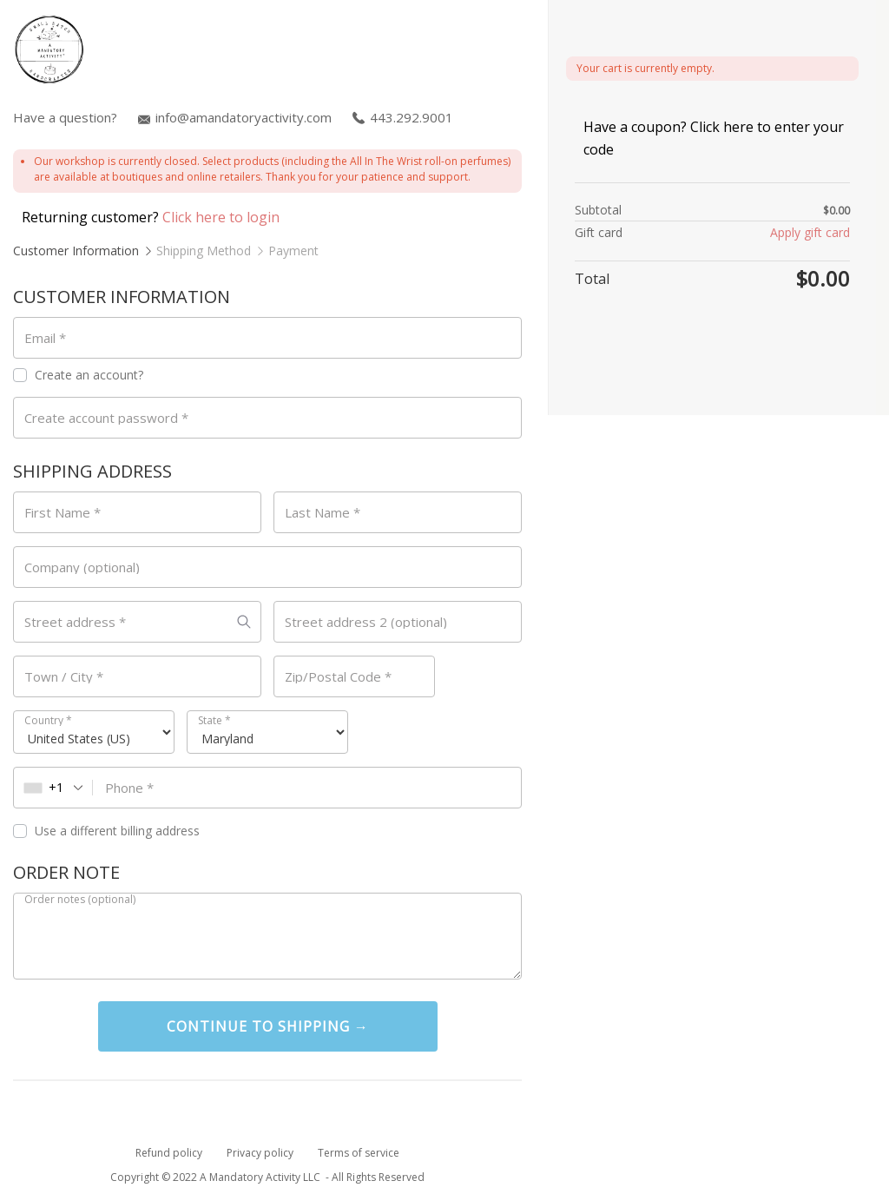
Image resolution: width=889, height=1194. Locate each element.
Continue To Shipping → (268, 1026)
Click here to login (221, 217)
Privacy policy (260, 1152)
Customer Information (76, 250)
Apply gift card (810, 232)
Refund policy (168, 1152)
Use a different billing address (108, 830)
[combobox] (53, 788)
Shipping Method (203, 250)
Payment (293, 250)
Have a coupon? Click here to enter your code (713, 138)
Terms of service (358, 1152)
